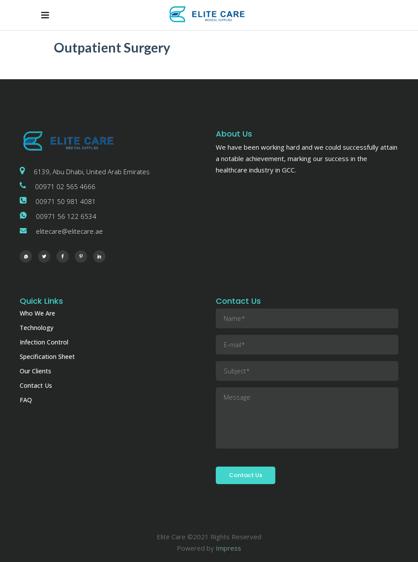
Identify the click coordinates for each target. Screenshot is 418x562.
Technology (36, 327)
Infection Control (44, 342)
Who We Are (37, 313)
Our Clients (35, 371)
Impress (228, 548)
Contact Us (36, 385)
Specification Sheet (47, 356)
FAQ (26, 400)
